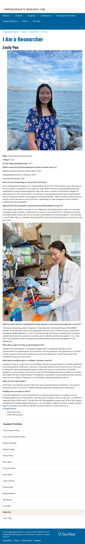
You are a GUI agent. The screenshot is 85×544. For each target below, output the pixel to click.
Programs (32, 16)
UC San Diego (17, 5)
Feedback (37, 540)
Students (19, 16)
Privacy (16, 540)
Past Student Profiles (11, 430)
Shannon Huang (9, 449)
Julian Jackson (8, 481)
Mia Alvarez (7, 500)
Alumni (26, 21)
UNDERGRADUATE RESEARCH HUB (24, 9)
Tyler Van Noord (9, 468)
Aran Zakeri (7, 462)
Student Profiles (34, 32)
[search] (81, 27)
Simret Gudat (8, 487)
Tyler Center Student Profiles (14, 437)
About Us (7, 16)
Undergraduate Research (10, 32)
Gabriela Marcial (9, 493)
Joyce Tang (7, 518)
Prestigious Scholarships (66, 16)
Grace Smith (7, 475)
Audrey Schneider (9, 443)
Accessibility (7, 540)
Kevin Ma (6, 506)
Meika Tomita (8, 456)
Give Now (36, 21)
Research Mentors (11, 21)
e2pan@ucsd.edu (9, 408)
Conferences (47, 16)
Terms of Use (27, 540)
